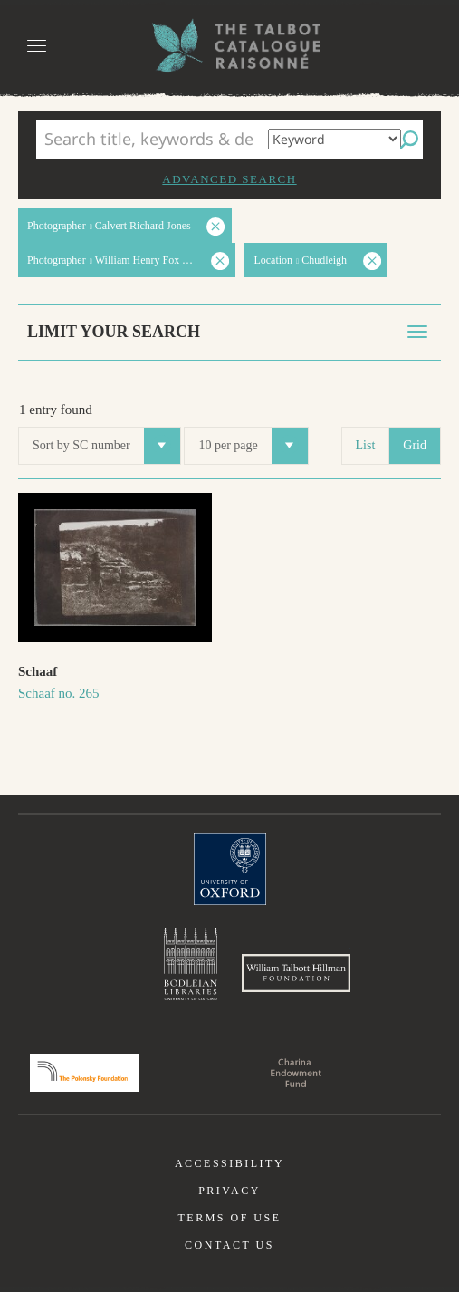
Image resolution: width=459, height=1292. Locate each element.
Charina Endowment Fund (296, 1072)
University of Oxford (230, 869)
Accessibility (229, 1163)
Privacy (229, 1190)
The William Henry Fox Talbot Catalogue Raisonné (229, 45)
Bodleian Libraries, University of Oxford (190, 964)
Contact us (229, 1245)
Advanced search (229, 179)
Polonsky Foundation (84, 1072)
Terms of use (229, 1217)
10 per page (252, 446)
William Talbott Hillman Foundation (296, 973)
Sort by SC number (106, 446)
